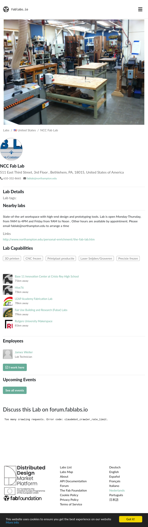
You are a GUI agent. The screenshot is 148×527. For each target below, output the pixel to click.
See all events (14, 390)
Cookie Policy (69, 495)
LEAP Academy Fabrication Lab (33, 298)
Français (114, 481)
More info (12, 523)
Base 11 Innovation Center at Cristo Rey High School (47, 276)
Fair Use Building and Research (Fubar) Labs (41, 310)
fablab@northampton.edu (42, 178)
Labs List (66, 467)
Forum (64, 485)
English (114, 472)
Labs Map (66, 472)
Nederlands (117, 490)
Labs (6, 130)
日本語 (114, 499)
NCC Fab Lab (49, 130)
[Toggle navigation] (140, 9)
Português (116, 495)
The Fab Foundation (73, 490)
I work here (14, 367)
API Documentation (73, 481)
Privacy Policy (69, 499)
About (64, 476)
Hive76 (19, 287)
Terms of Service (71, 504)
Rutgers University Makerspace (33, 321)
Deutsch (115, 467)
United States (25, 130)
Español (114, 476)
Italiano (114, 485)
